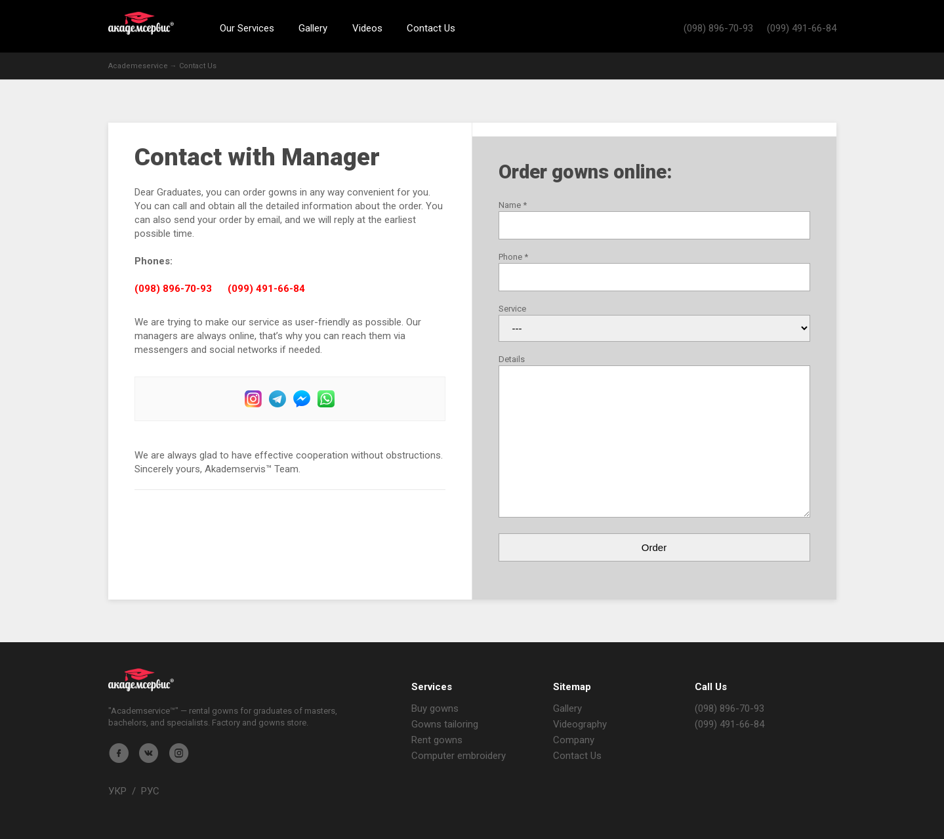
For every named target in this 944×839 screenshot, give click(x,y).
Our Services (247, 28)
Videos (367, 28)
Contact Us (431, 28)
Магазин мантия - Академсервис (141, 679)
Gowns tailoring (444, 724)
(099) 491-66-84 (801, 28)
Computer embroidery (458, 756)
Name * (513, 205)
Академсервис (141, 23)
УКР (117, 791)
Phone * (513, 257)
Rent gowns (436, 740)
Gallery (312, 28)
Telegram (277, 398)
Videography (580, 724)
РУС (150, 791)
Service (512, 309)
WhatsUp (326, 398)
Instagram (253, 398)
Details (512, 359)
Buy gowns (435, 708)
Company (573, 740)
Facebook (301, 398)
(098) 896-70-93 (718, 28)
